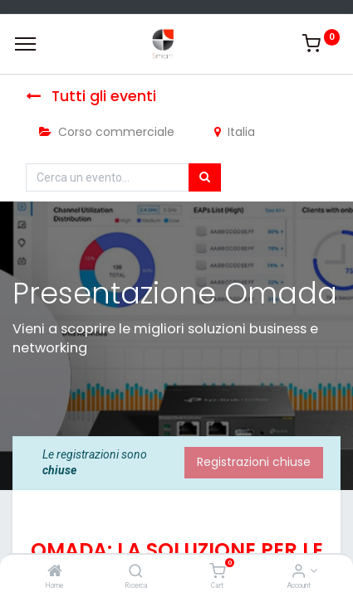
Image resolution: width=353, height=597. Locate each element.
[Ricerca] (136, 572)
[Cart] (217, 572)
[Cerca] (205, 177)
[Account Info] (298, 572)
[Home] (54, 572)
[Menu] (25, 44)
